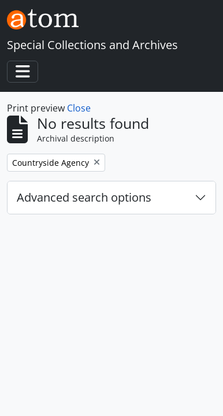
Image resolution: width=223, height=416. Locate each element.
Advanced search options (84, 197)
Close (79, 108)
